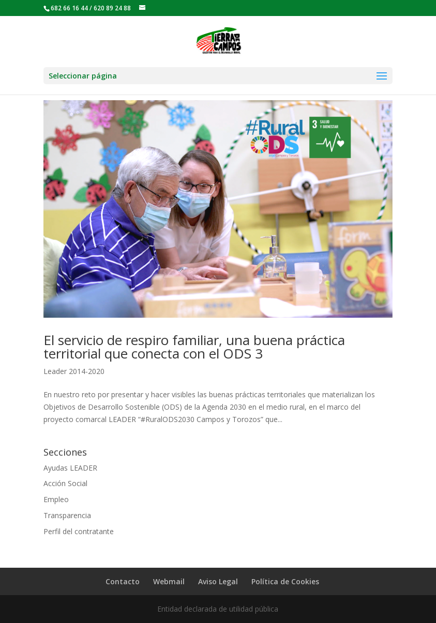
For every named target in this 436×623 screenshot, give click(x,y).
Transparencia (67, 515)
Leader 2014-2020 (73, 371)
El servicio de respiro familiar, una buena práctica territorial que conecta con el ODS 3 (194, 347)
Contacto (123, 581)
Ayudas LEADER (70, 468)
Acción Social (65, 483)
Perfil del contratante (78, 531)
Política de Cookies (285, 581)
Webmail (169, 581)
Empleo (56, 499)
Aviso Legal (218, 581)
